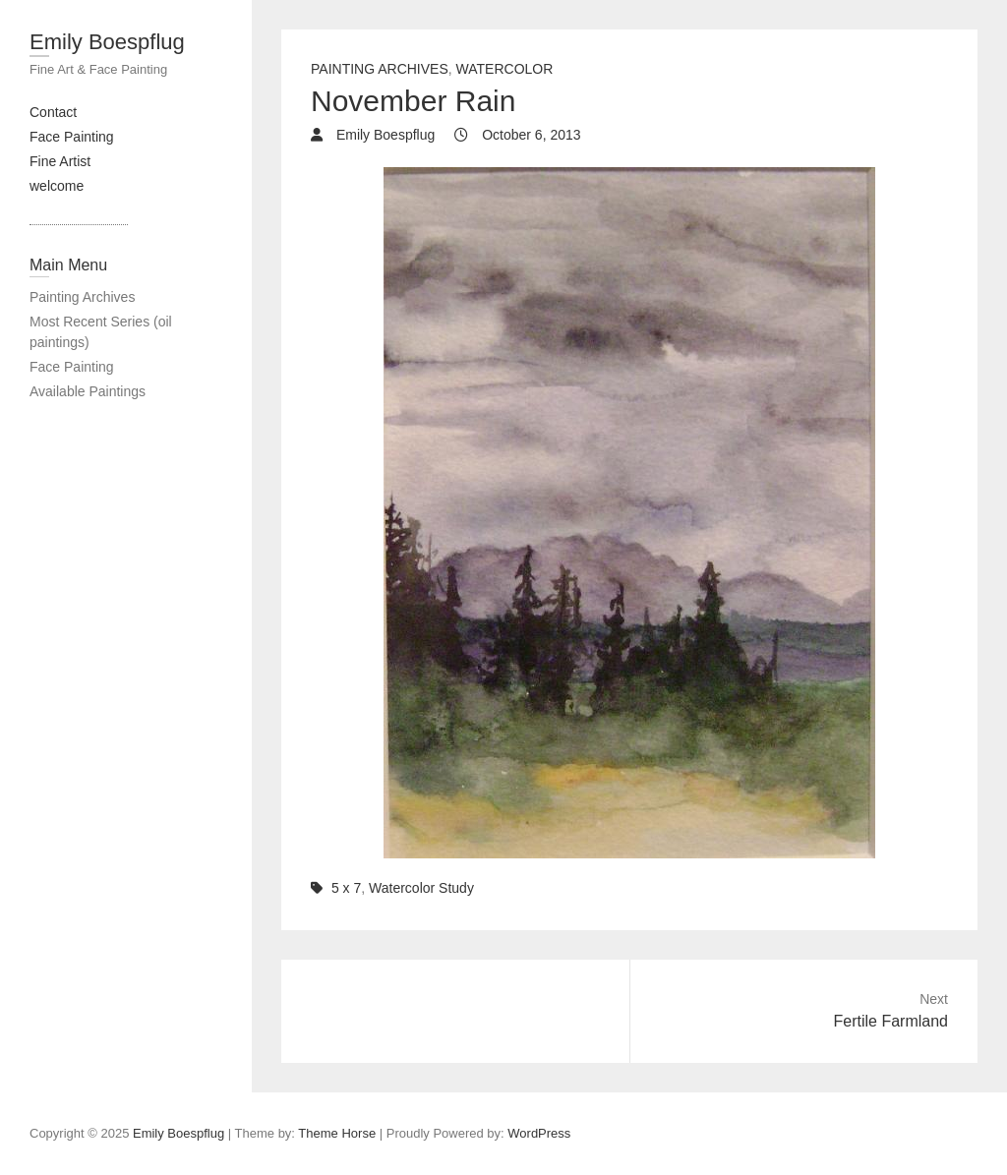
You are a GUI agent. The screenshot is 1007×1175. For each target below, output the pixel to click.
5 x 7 (346, 888)
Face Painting (72, 137)
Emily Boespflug (107, 41)
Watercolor (505, 69)
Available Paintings (88, 391)
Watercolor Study (421, 888)
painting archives (379, 69)
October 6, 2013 (529, 135)
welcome (57, 186)
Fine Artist (60, 161)
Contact (53, 112)
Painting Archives (82, 297)
